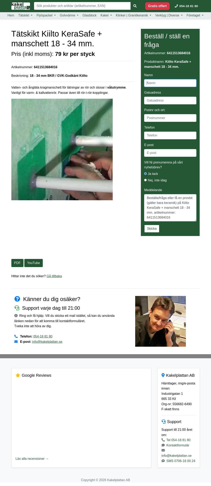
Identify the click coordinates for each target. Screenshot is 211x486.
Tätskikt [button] (24, 15)
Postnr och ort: (154, 110)
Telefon (149, 127)
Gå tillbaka (54, 276)
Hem (10, 15)
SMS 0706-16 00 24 (180, 461)
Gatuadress (152, 92)
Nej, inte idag (155, 180)
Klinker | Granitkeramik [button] (132, 15)
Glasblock (89, 15)
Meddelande (153, 190)
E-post (148, 145)
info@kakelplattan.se (47, 341)
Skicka (151, 228)
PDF (17, 263)
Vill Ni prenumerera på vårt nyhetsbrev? (163, 165)
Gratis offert (157, 6)
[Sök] (82, 6)
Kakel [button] (105, 15)
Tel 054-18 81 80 (178, 440)
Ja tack (151, 173)
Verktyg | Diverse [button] (167, 15)
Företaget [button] (194, 15)
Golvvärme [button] (68, 15)
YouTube (33, 263)
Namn (148, 75)
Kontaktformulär (177, 445)
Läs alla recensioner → (32, 458)
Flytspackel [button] (44, 15)
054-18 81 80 (42, 336)
